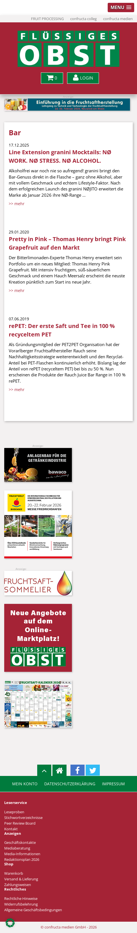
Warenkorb (13, 873)
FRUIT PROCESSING (47, 18)
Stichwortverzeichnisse (23, 817)
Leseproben (14, 812)
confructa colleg (83, 18)
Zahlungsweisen (17, 884)
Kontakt (11, 829)
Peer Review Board (20, 823)
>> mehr (17, 203)
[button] (10, 923)
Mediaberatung (17, 848)
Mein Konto (24, 783)
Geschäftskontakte (20, 842)
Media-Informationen (22, 854)
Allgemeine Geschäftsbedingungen (33, 910)
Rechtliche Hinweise (20, 898)
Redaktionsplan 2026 (21, 859)
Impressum (113, 783)
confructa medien (118, 18)
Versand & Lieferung (21, 879)
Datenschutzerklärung (69, 783)
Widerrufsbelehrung (21, 904)
